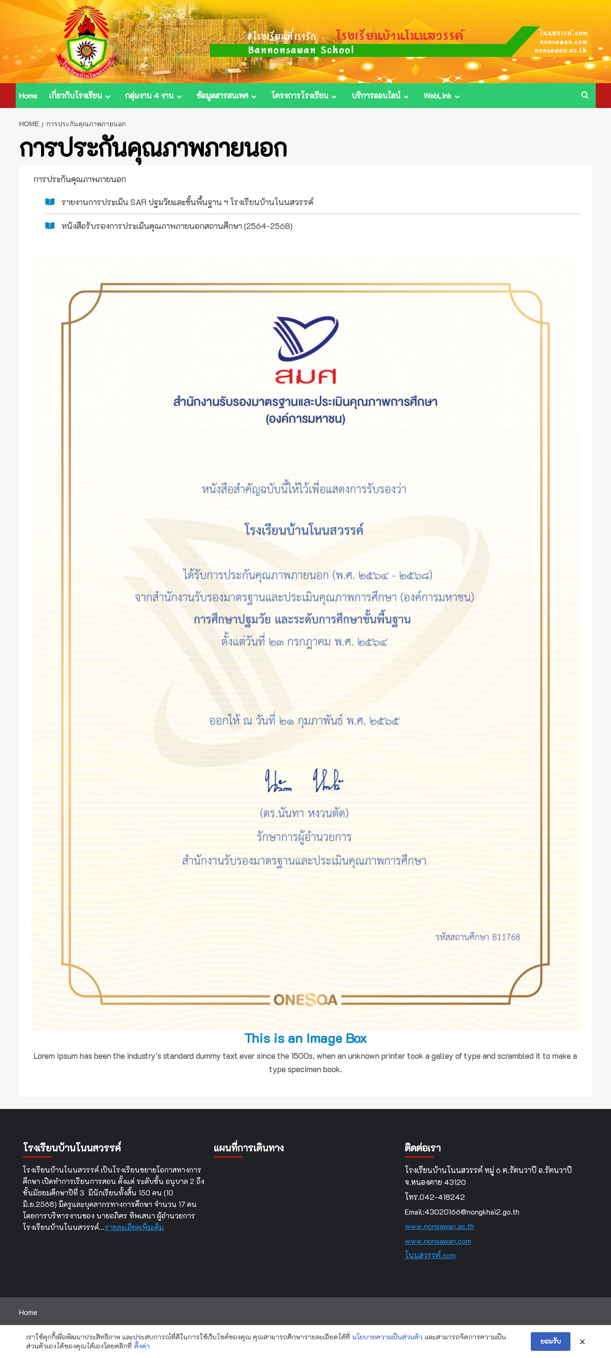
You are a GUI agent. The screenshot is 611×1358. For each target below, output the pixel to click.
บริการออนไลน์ (381, 95)
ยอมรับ (550, 1341)
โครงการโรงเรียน (305, 95)
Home (28, 95)
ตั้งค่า (142, 1345)
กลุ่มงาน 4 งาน (155, 95)
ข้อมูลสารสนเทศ (228, 95)
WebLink (443, 95)
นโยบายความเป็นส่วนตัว (387, 1336)
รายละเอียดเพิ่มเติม (134, 1227)
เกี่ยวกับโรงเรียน (81, 95)
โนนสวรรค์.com (430, 1255)
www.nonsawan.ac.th (439, 1226)
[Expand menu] (107, 97)
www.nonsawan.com (438, 1241)
